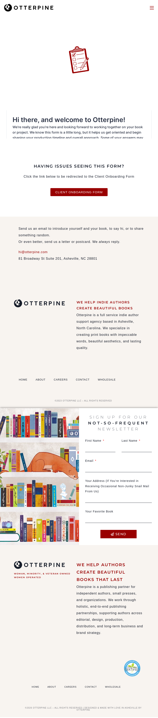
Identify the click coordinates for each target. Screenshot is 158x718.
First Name (93, 441)
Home (24, 380)
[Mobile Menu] (152, 8)
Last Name (130, 441)
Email (89, 461)
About (44, 380)
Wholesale (120, 380)
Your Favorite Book (99, 512)
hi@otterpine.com (33, 253)
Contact (92, 380)
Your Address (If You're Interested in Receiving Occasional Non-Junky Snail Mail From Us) (117, 487)
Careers (67, 380)
